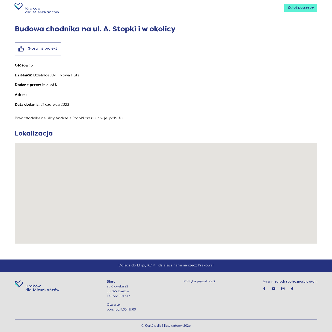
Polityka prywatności (199, 282)
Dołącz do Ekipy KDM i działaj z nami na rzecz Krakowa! (166, 265)
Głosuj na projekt (39, 49)
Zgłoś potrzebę (300, 8)
